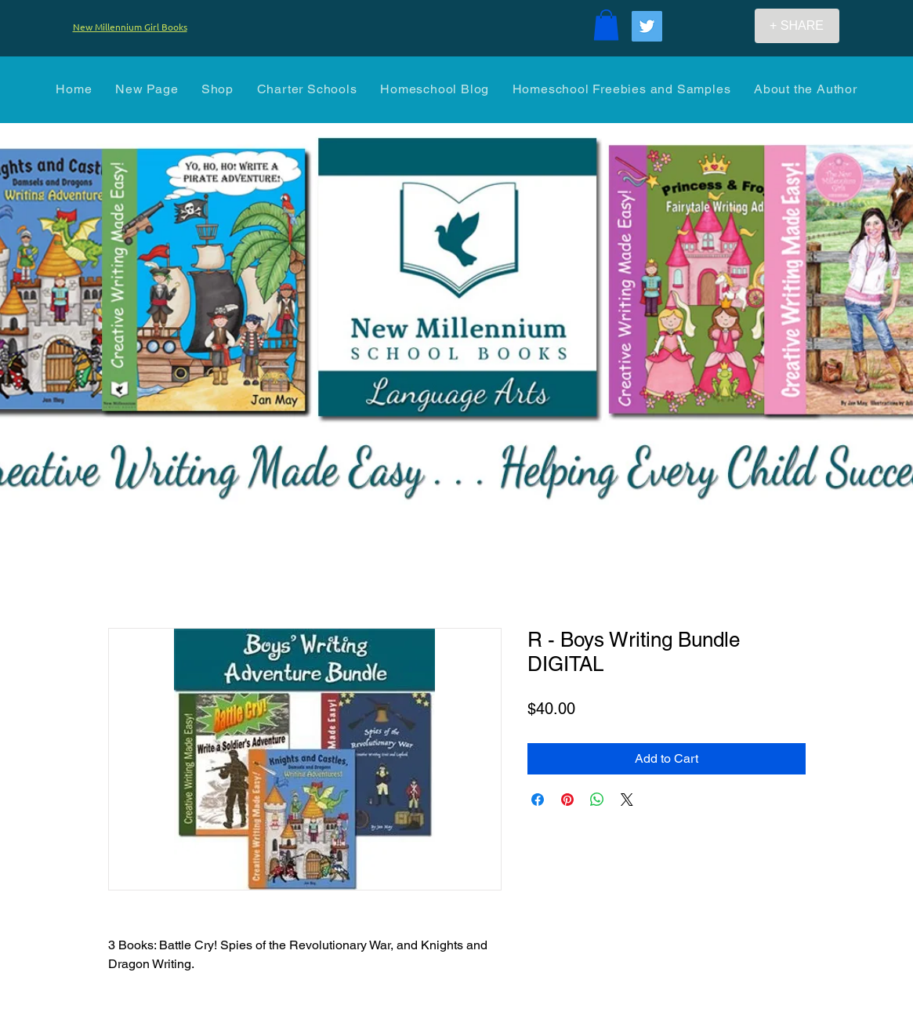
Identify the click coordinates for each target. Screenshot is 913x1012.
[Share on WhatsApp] (597, 799)
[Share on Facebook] (537, 799)
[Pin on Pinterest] (567, 799)
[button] (606, 24)
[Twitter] (647, 26)
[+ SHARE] (797, 26)
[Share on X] (627, 799)
